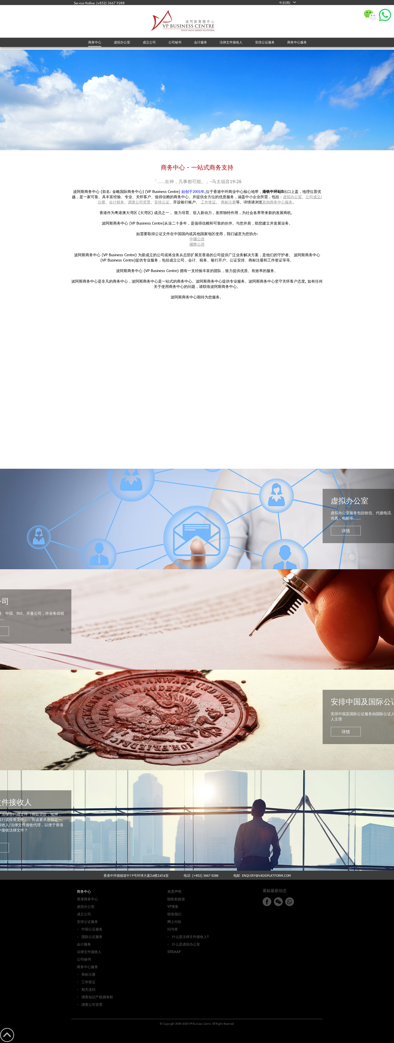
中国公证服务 (92, 929)
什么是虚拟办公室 (186, 944)
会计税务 (116, 201)
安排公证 (161, 201)
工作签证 (208, 201)
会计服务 (84, 944)
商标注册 (228, 201)
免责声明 (174, 891)
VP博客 (172, 906)
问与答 (172, 929)
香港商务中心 (87, 899)
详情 (345, 530)
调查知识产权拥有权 (97, 997)
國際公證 (197, 244)
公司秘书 (84, 959)
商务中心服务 (87, 966)
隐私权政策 (176, 899)
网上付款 (174, 921)
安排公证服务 (87, 921)
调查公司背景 (139, 201)
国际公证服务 (92, 936)
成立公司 (84, 914)
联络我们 (174, 914)
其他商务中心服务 (277, 201)
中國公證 (197, 238)
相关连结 (88, 989)
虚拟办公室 (292, 196)
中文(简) (284, 2)
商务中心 (84, 891)
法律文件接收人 (89, 951)
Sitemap (174, 951)
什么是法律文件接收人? (190, 936)
